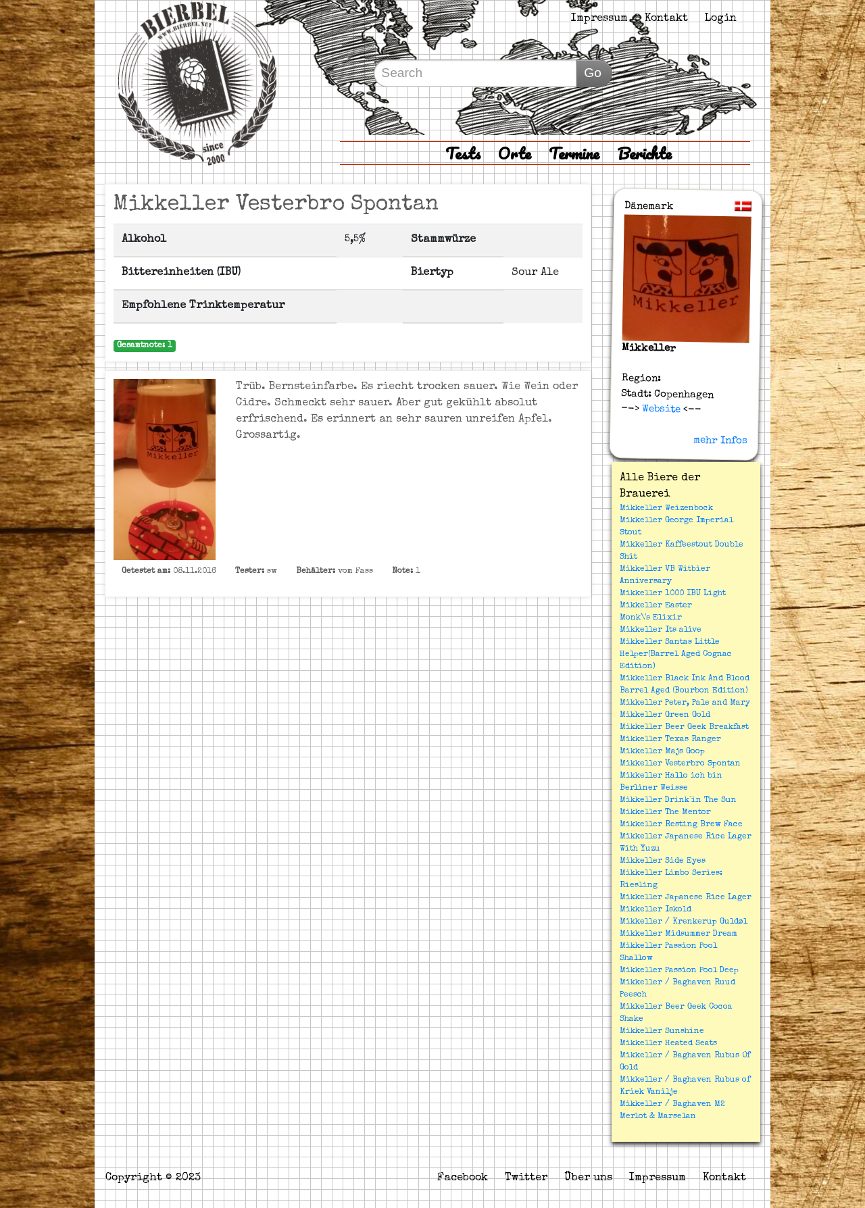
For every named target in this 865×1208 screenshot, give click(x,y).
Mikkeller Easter (656, 606)
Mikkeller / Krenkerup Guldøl (683, 922)
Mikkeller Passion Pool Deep (679, 971)
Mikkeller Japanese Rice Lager (685, 898)
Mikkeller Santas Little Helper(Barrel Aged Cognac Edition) (676, 654)
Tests (462, 153)
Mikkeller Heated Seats (668, 1044)
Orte (514, 153)
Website (660, 409)
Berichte (644, 153)
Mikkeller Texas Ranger (670, 740)
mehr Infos (720, 440)
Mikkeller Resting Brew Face (681, 825)
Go (592, 73)
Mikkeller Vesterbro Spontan (680, 764)
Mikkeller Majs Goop (662, 752)
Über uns (588, 1178)
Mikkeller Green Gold (665, 715)
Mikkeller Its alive (660, 630)
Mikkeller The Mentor (665, 813)
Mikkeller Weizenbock (666, 509)
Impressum (599, 19)
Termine (574, 153)
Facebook (462, 1178)
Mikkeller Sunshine (662, 1032)
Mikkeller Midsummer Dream (678, 934)
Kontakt (666, 19)
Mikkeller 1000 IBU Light (673, 594)
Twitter (526, 1178)
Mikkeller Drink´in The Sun (678, 801)
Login (721, 19)
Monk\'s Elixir (651, 618)
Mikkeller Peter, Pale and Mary (685, 703)
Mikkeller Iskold (655, 910)
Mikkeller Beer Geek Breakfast (684, 728)
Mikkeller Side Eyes (663, 861)
